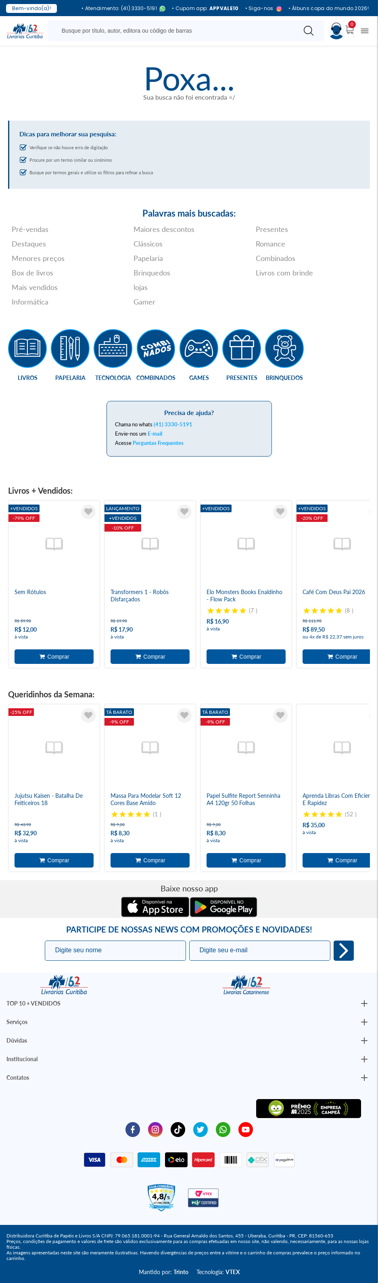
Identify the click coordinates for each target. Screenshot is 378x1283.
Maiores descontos (164, 229)
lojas (141, 287)
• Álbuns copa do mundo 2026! (328, 8)
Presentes (272, 229)
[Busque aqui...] (174, 30)
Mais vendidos (35, 287)
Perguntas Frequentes (158, 443)
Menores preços (38, 258)
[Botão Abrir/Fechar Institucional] (364, 1003)
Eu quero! (344, 951)
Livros (28, 377)
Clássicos (148, 243)
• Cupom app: (205, 8)
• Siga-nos (263, 9)
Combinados (275, 258)
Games (199, 377)
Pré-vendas (30, 229)
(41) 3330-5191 (173, 424)
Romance (270, 243)
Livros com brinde (284, 272)
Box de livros (32, 272)
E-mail (155, 433)
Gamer (144, 301)
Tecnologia (113, 377)
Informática (30, 301)
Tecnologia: (218, 1271)
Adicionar (54, 656)
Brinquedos (152, 272)
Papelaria (148, 258)
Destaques (29, 243)
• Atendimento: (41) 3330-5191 (123, 9)
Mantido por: (163, 1271)
